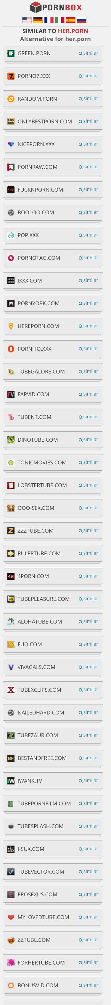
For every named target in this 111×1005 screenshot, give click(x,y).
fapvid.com (33, 394)
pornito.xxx (34, 348)
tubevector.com (40, 871)
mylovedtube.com (43, 917)
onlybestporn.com (44, 121)
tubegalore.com (41, 371)
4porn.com (33, 576)
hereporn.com (38, 325)
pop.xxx (28, 235)
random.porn (37, 98)
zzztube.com (35, 530)
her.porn (73, 31)
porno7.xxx (33, 75)
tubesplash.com (40, 826)
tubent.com (34, 416)
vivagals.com (36, 666)
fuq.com (29, 644)
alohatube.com (39, 621)
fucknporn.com (40, 189)
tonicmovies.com (42, 462)
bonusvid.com (37, 985)
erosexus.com (37, 894)
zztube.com (34, 939)
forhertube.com (41, 962)
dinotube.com (37, 439)
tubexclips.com (39, 689)
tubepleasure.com (43, 598)
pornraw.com (37, 166)
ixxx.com (29, 280)
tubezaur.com (37, 735)
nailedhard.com (40, 712)
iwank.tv (29, 780)
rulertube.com (39, 553)
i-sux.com (30, 848)
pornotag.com (38, 257)
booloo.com (35, 212)
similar (90, 53)
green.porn (34, 53)
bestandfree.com (42, 757)
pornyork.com (38, 303)
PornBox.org (56, 7)
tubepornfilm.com (44, 803)
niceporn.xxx (35, 144)
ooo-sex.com (35, 507)
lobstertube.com (42, 485)
